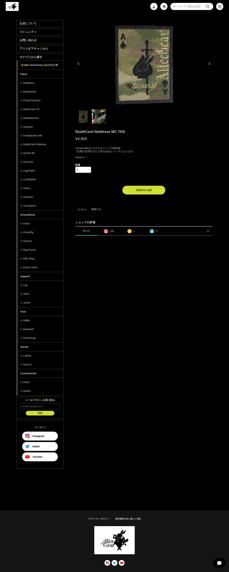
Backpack (28, 329)
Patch (23, 74)
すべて (86, 231)
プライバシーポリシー (98, 519)
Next (209, 63)
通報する (96, 209)
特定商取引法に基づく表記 (128, 519)
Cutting (27, 355)
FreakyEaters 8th (32, 135)
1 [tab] (83, 116)
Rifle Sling (28, 258)
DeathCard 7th (31, 109)
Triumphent (29, 205)
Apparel (25, 276)
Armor (26, 223)
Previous (78, 63)
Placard (27, 241)
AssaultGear (27, 214)
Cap (25, 285)
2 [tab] (99, 116)
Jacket (26, 302)
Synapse (28, 126)
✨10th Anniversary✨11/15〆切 (39, 65)
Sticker (24, 346)
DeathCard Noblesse (34, 144)
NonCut (27, 364)
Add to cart (144, 190)
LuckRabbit (29, 179)
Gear (23, 311)
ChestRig (28, 232)
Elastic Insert (30, 267)
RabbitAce (29, 82)
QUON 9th (29, 153)
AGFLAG (28, 161)
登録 (40, 413)
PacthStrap (29, 338)
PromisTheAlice (32, 100)
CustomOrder (28, 373)
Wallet (26, 320)
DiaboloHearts (31, 118)
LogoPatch (29, 170)
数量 (77, 165)
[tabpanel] (144, 63)
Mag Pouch (29, 249)
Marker (27, 391)
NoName (28, 197)
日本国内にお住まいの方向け (144, 198)
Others (27, 188)
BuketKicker (29, 91)
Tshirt (26, 293)
